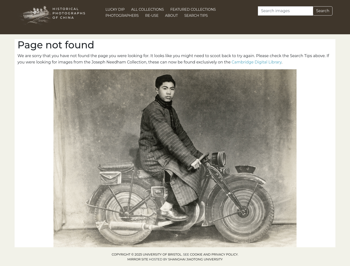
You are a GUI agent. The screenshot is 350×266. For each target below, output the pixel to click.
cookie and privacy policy (214, 254)
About (171, 15)
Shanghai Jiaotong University (195, 259)
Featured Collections (193, 9)
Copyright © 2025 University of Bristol (147, 254)
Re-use (151, 15)
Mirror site (137, 259)
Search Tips (196, 15)
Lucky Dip (115, 9)
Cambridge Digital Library (257, 62)
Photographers (122, 15)
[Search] (285, 11)
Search (322, 11)
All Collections (147, 9)
